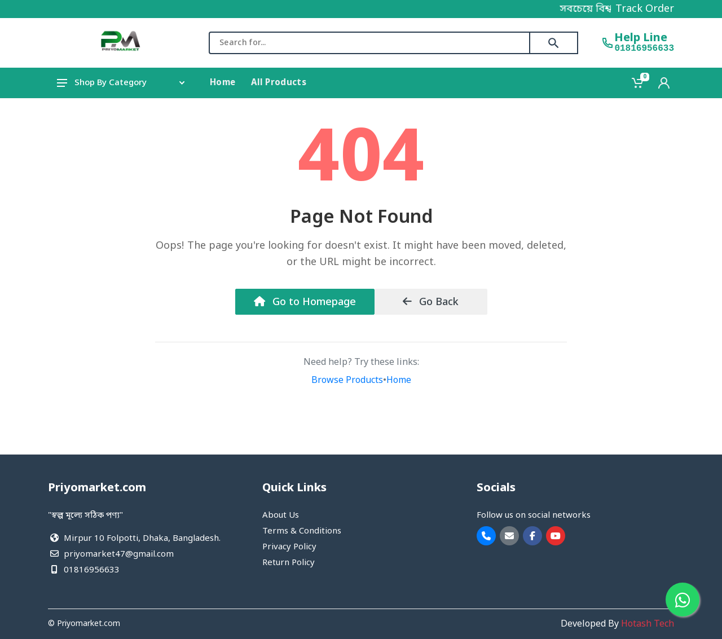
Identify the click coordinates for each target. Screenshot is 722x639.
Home (398, 380)
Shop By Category (120, 83)
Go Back (431, 302)
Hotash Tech (647, 624)
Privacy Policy (289, 547)
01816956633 (644, 48)
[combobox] (369, 43)
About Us (280, 515)
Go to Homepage (305, 302)
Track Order (644, 9)
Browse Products (347, 380)
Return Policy (288, 563)
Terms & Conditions (301, 531)
